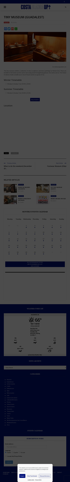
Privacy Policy (38, 479)
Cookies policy (31, 479)
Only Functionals (32, 476)
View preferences (45, 476)
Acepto (22, 476)
